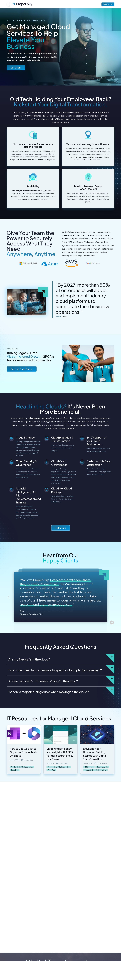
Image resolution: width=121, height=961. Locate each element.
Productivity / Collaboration (22, 767)
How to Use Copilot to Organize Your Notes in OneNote (24, 752)
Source (58, 316)
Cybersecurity (102, 767)
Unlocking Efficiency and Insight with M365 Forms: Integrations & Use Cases (59, 754)
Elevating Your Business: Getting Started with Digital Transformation (95, 754)
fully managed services (39, 418)
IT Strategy (89, 767)
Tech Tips (14, 770)
